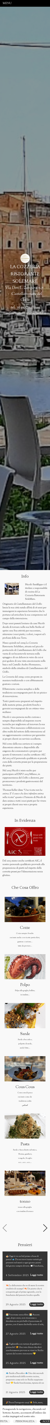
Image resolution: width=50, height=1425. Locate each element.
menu (7, 3)
